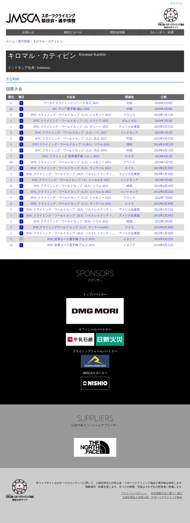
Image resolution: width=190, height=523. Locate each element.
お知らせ (28, 32)
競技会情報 (117, 32)
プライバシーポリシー (134, 493)
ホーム (10, 41)
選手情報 (24, 41)
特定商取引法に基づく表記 (166, 493)
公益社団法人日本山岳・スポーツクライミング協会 (152, 497)
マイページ (176, 2)
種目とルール (73, 32)
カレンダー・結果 (162, 32)
